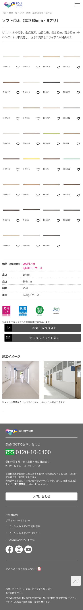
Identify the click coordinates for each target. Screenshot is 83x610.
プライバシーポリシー (18, 520)
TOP (4, 12)
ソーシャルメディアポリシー (24, 533)
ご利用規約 (12, 515)
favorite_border (18, 67)
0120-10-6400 (33, 452)
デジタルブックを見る (44, 337)
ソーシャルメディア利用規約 (24, 526)
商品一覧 (13, 12)
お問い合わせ (41, 496)
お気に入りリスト (44, 328)
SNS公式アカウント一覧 (22, 539)
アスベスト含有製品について (21, 568)
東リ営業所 (19, 484)
